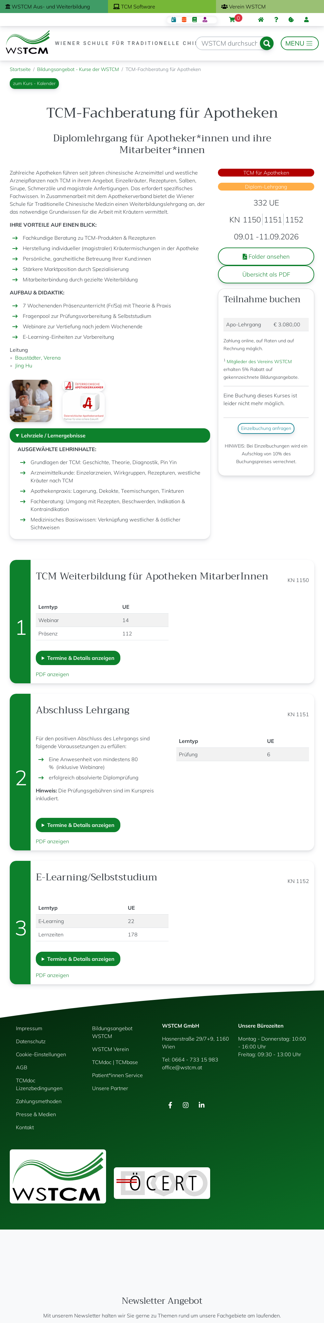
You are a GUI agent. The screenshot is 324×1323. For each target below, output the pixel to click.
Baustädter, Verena (38, 357)
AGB (21, 1067)
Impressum (29, 1028)
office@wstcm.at (182, 1067)
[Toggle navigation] (300, 43)
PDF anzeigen (52, 674)
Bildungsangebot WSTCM (112, 1032)
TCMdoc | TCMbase (115, 1062)
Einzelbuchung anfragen (266, 428)
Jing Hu (23, 365)
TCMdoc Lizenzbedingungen (39, 1084)
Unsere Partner (110, 1088)
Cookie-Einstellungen (41, 1054)
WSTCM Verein (110, 1049)
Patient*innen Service (117, 1075)
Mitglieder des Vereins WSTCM (258, 361)
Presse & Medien (36, 1114)
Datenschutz (31, 1041)
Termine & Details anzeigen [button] (81, 658)
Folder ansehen (266, 256)
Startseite (20, 69)
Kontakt (25, 1127)
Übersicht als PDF (266, 274)
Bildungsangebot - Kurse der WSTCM (78, 69)
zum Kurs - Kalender (34, 83)
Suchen (267, 43)
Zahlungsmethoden (38, 1101)
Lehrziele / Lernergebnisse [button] (53, 435)
